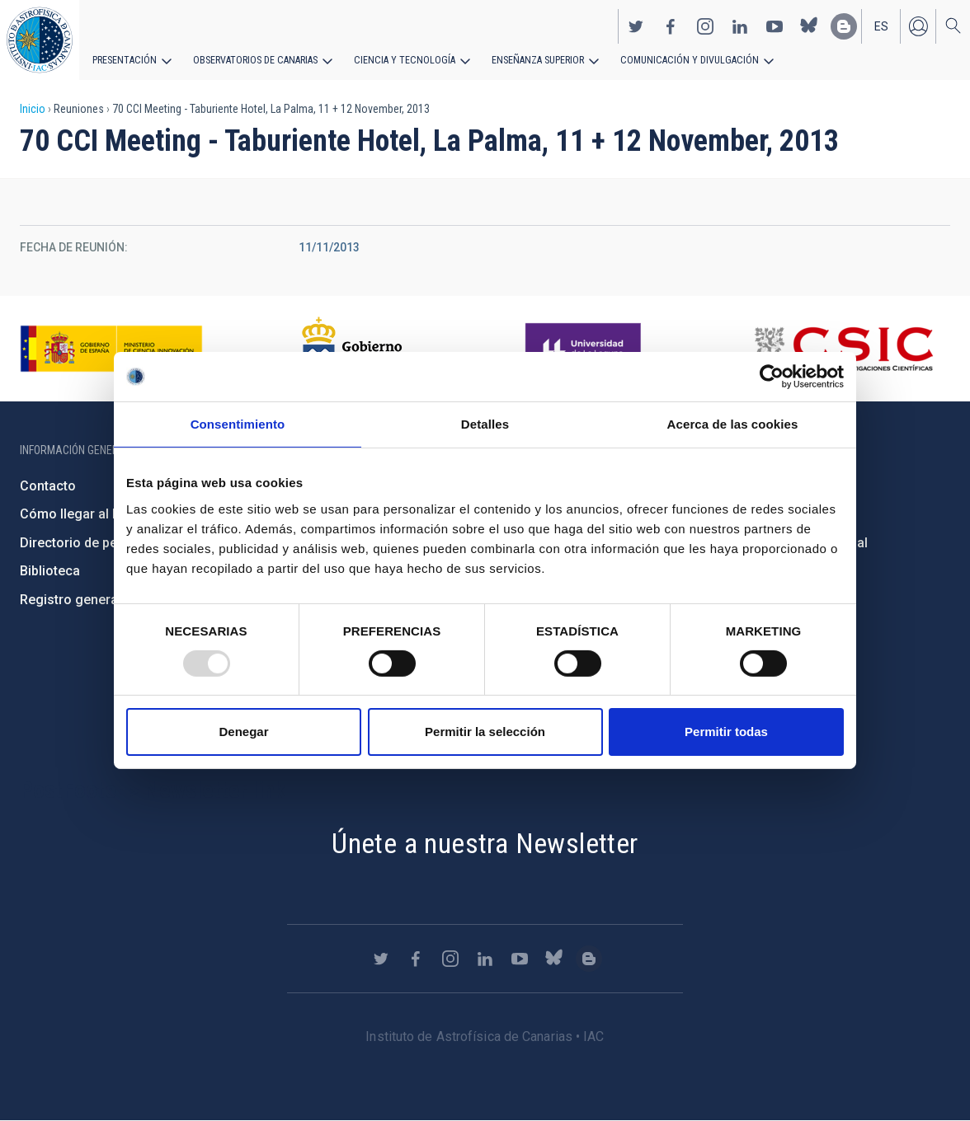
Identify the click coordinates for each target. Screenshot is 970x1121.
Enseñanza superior (529, 59)
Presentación (123, 59)
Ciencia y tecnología (398, 59)
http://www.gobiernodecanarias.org (359, 349)
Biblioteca (50, 571)
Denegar (243, 732)
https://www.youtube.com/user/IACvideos (774, 25)
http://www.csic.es (843, 349)
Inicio (32, 108)
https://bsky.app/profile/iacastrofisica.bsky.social (809, 25)
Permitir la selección (485, 732)
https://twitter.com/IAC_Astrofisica (636, 25)
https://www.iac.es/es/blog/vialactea (843, 25)
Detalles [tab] (485, 424)
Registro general (70, 599)
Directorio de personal (88, 543)
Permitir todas (726, 732)
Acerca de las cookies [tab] (732, 424)
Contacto (48, 486)
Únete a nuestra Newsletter (485, 843)
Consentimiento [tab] (238, 424)
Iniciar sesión (918, 25)
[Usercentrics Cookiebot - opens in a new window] (771, 376)
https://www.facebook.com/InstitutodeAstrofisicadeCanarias (670, 25)
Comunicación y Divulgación (676, 59)
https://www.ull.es (585, 349)
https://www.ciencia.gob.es (111, 349)
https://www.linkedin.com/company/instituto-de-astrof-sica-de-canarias (740, 25)
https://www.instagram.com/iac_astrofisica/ (705, 25)
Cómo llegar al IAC (76, 514)
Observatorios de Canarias (252, 59)
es (881, 25)
